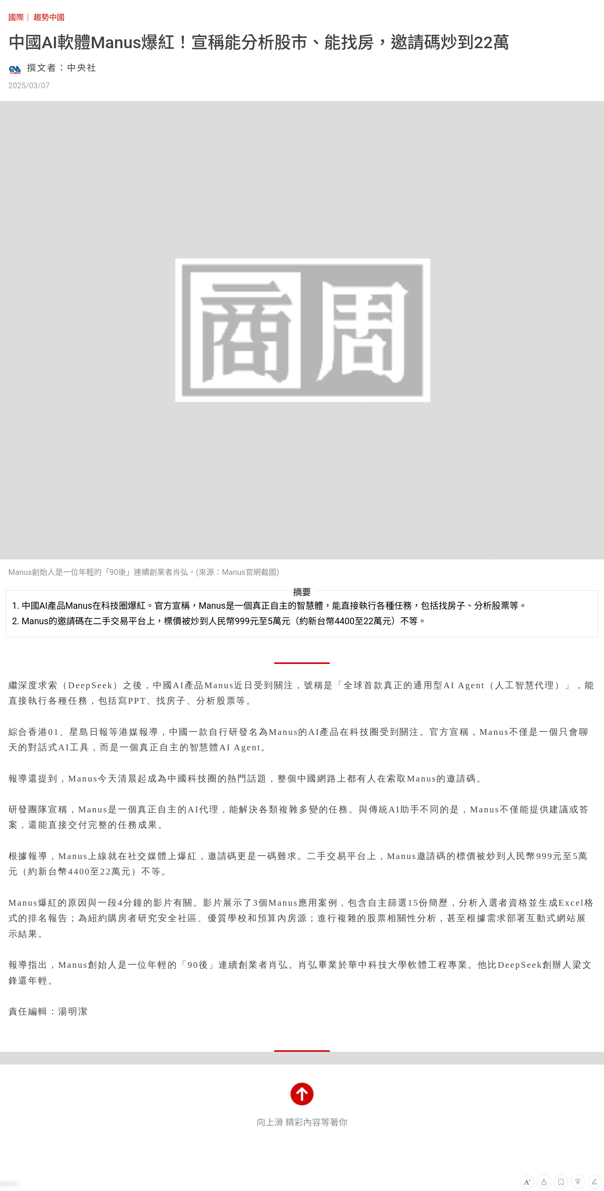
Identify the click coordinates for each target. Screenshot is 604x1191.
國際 (16, 17)
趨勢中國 (49, 17)
